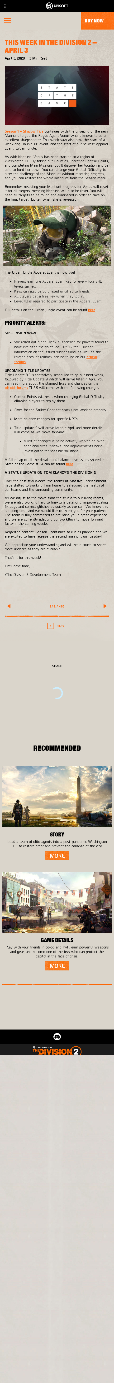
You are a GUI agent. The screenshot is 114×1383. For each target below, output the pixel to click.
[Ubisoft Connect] (57, 1331)
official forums (16, 387)
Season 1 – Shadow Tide (24, 131)
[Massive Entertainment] (57, 1082)
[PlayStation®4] (57, 1127)
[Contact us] (57, 1377)
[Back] (57, 626)
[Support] (57, 1360)
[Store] (57, 1322)
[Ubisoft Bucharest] (57, 1092)
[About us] (57, 1341)
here (91, 309)
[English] (57, 1263)
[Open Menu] (7, 21)
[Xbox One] (57, 1118)
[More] (57, 855)
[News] (57, 1350)
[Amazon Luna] (57, 1146)
